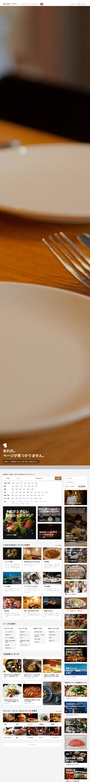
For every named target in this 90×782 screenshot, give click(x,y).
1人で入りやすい (24, 645)
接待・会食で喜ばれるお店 (31, 611)
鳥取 (28, 495)
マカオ (40, 501)
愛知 (31, 492)
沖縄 (40, 498)
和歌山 (28, 489)
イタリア (22, 503)
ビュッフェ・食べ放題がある (39, 635)
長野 (20, 492)
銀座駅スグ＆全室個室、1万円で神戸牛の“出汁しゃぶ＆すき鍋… (51, 675)
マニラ (32, 501)
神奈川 (17, 486)
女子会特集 (47, 586)
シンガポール (19, 501)
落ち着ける (22, 632)
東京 (13, 486)
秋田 (29, 483)
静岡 (28, 492)
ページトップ (32, 745)
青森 (17, 483)
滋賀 (33, 489)
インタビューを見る (81, 508)
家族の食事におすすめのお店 (32, 562)
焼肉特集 (6, 611)
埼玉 (25, 486)
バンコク (26, 501)
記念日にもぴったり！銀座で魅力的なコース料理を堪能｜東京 (12, 675)
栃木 (33, 486)
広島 (39, 495)
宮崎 (31, 498)
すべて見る (59, 545)
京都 (20, 489)
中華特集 (46, 562)
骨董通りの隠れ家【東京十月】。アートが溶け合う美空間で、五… (12, 700)
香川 (16, 495)
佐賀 (16, 498)
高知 (24, 495)
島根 (31, 495)
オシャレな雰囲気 (9, 637)
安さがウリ (37, 642)
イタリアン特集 (8, 562)
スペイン (28, 503)
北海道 (13, 483)
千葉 (21, 486)
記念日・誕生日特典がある (10, 641)
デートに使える (9, 632)
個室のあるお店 (48, 611)
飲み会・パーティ (24, 634)
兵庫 (16, 489)
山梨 (16, 492)
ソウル (45, 501)
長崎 (20, 498)
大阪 (13, 489)
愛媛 (20, 495)
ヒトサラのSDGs (70, 482)
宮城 (25, 483)
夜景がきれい (8, 648)
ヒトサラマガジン (51, 693)
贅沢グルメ (52, 640)
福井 (46, 492)
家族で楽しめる (38, 632)
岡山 (35, 495)
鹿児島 (35, 498)
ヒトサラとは (69, 478)
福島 (36, 483)
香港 (36, 501)
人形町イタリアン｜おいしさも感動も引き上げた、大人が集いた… (32, 675)
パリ (17, 503)
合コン (21, 637)
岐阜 (24, 492)
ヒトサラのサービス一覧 (82, 1)
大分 (28, 498)
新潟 (13, 492)
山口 (43, 495)
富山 (39, 492)
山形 (33, 483)
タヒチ (13, 501)
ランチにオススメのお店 (30, 586)
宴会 (50, 637)
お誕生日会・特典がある (24, 641)
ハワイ (13, 503)
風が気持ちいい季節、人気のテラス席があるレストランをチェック (18, 474)
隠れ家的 (7, 645)
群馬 (36, 486)
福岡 (13, 498)
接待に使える (52, 634)
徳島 (13, 495)
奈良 (24, 489)
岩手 (21, 483)
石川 (43, 492)
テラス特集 (7, 586)
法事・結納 (37, 639)
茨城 (29, 486)
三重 (35, 492)
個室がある (8, 634)
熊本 (24, 498)
